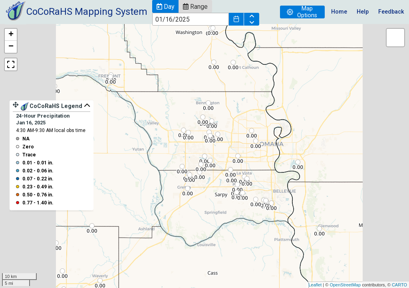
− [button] (11, 47)
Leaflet (315, 284)
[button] (165, 6)
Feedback (391, 11)
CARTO (399, 284)
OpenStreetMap (345, 284)
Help (363, 11)
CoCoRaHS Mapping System (86, 11)
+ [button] (11, 35)
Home (339, 11)
